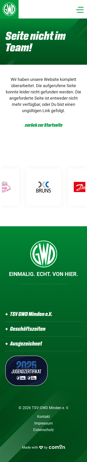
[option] (54, 186)
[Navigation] (80, 10)
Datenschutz (43, 430)
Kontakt (43, 416)
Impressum (43, 423)
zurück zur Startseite (43, 125)
